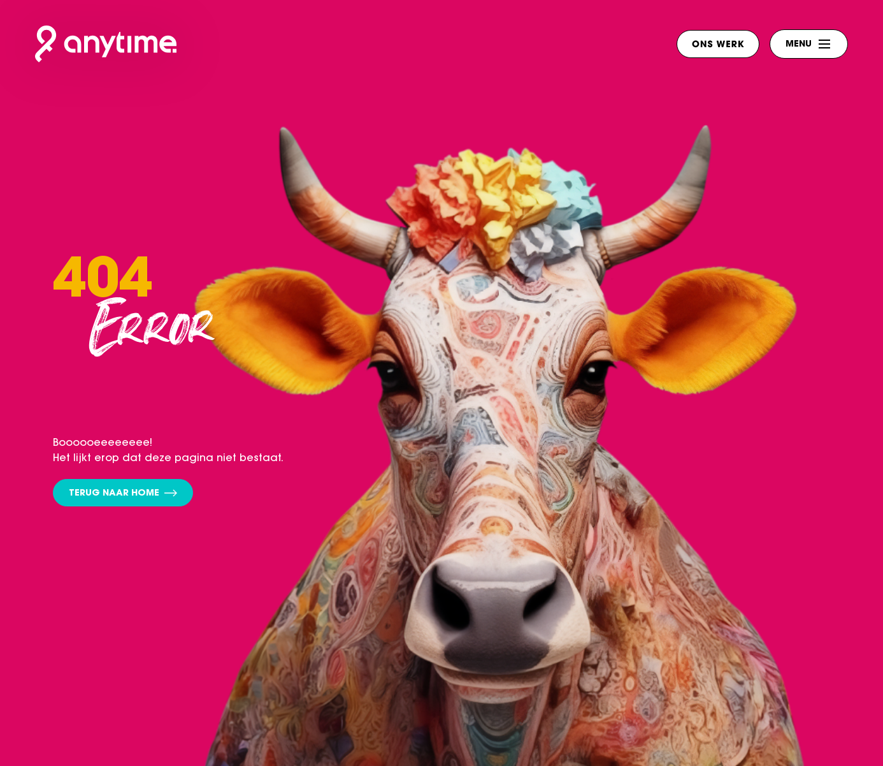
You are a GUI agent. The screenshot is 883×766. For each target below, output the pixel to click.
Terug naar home (123, 494)
